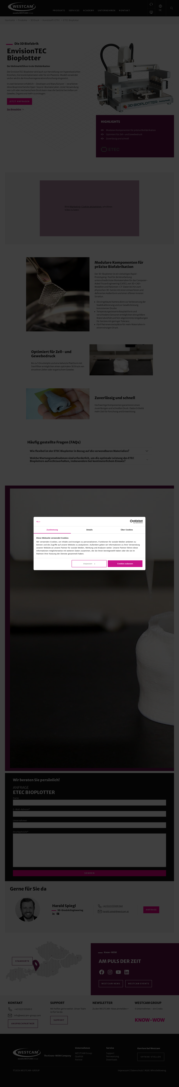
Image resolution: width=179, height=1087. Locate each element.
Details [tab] (89, 530)
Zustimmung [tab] (52, 530)
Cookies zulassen (125, 564)
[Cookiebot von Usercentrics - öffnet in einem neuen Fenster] (132, 521)
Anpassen (89, 564)
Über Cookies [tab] (127, 530)
